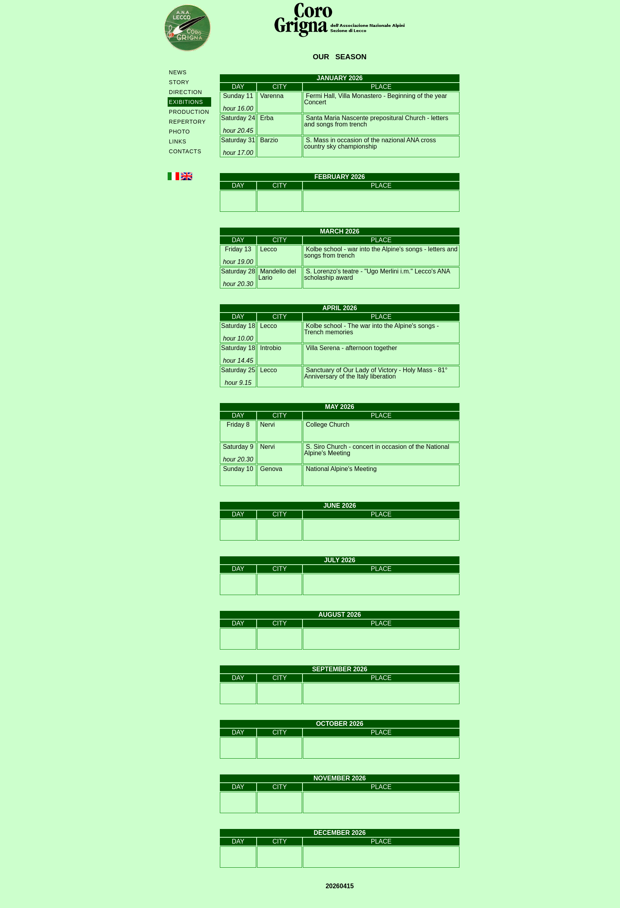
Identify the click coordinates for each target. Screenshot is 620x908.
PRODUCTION (189, 112)
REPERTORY (187, 122)
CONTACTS (185, 151)
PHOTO (179, 131)
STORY (179, 82)
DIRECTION (185, 92)
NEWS (178, 72)
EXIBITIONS (186, 102)
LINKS (177, 141)
